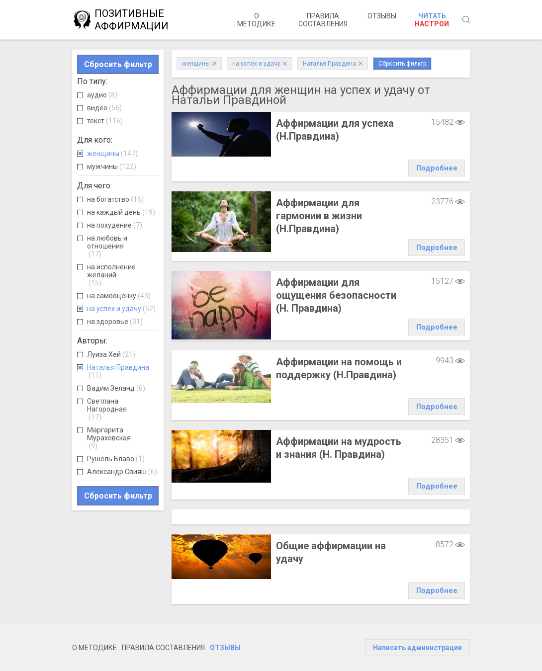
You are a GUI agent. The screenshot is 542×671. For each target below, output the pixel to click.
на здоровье (115, 322)
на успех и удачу (121, 309)
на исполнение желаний (111, 275)
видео (104, 108)
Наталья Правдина (118, 371)
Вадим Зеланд (116, 388)
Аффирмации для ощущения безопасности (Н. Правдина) (336, 295)
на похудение (114, 225)
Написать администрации (417, 648)
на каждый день (121, 212)
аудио (102, 95)
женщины (112, 154)
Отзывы (381, 16)
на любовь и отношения (107, 246)
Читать (432, 20)
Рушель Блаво (116, 459)
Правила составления (323, 20)
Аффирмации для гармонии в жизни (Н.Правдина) (319, 216)
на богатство (115, 199)
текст (105, 121)
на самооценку (119, 296)
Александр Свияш (122, 472)
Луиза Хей (111, 354)
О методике (256, 20)
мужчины (111, 166)
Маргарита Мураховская (109, 438)
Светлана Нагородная (107, 409)
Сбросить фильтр (118, 64)
